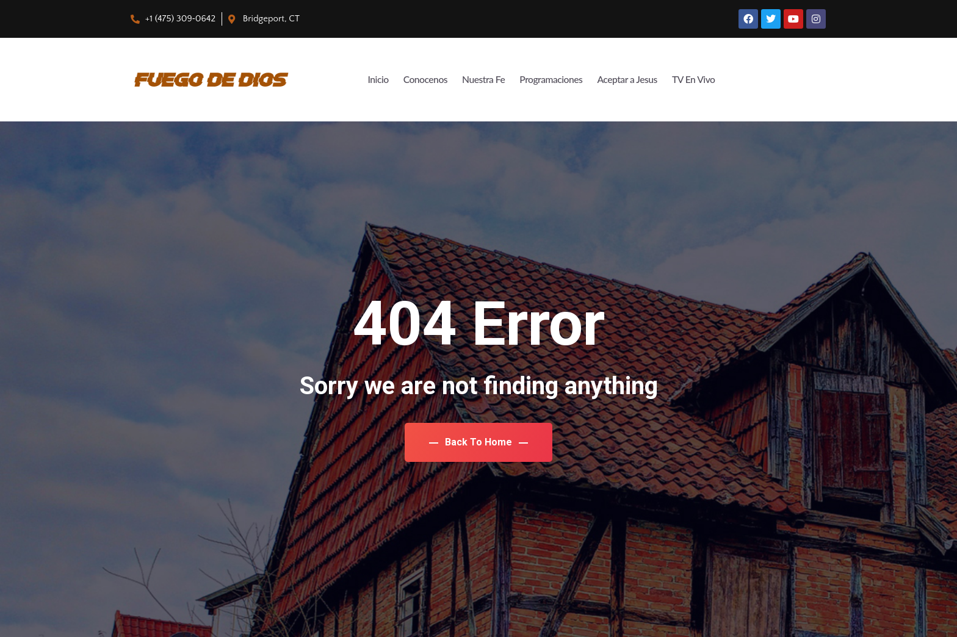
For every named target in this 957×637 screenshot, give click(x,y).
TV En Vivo (691, 79)
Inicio (352, 79)
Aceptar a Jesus (620, 79)
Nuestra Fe (465, 79)
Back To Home (478, 442)
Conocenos (403, 79)
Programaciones (538, 79)
